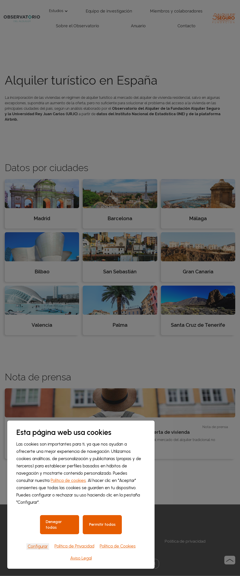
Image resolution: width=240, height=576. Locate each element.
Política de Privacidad (74, 546)
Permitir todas (102, 524)
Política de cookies (68, 480)
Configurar (38, 546)
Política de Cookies (118, 546)
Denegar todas (54, 524)
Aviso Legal (81, 558)
